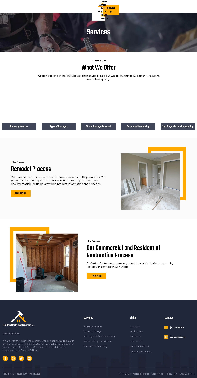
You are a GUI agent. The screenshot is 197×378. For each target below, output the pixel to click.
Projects (80, 6)
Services (66, 6)
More (121, 6)
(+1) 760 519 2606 (177, 328)
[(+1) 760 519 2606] (166, 327)
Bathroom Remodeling (138, 126)
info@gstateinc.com (178, 337)
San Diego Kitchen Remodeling (177, 126)
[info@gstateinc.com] (166, 337)
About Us (109, 6)
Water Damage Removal (98, 126)
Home (54, 6)
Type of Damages (59, 126)
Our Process (94, 6)
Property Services (19, 126)
